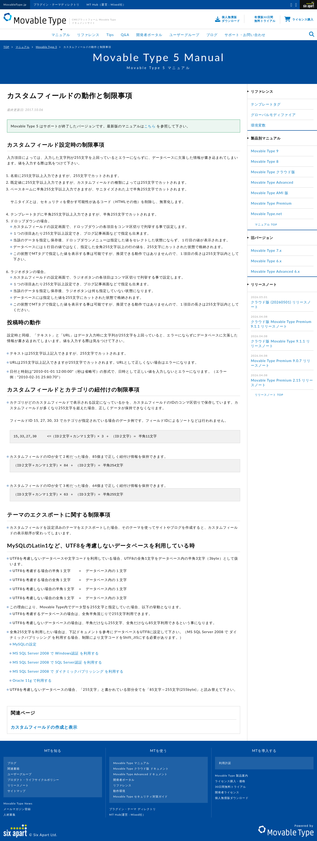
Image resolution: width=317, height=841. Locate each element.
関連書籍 (13, 768)
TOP (6, 46)
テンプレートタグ (266, 104)
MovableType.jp (15, 4)
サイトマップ (16, 791)
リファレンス (88, 35)
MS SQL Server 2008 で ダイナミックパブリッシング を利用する (68, 671)
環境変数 (258, 125)
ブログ (212, 35)
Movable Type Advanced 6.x (275, 271)
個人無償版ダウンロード (233, 798)
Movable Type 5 (46, 46)
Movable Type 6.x (266, 261)
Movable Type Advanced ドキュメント (140, 774)
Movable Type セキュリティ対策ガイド (140, 796)
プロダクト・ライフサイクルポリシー (33, 779)
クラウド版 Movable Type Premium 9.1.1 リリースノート (281, 323)
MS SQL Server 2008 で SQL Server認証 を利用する (57, 662)
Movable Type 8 (265, 161)
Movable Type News (19, 803)
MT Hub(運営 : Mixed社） (129, 814)
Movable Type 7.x (266, 250)
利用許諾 (225, 763)
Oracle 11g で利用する (32, 680)
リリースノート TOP (269, 394)
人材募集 (11, 814)
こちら (149, 126)
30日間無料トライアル (232, 786)
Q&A (125, 35)
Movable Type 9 (265, 151)
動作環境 (119, 791)
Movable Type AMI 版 (269, 193)
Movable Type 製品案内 (233, 775)
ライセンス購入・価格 (232, 781)
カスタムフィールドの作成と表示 (44, 727)
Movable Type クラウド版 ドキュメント (141, 768)
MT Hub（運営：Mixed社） (106, 4)
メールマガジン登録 (19, 809)
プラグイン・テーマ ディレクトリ (134, 809)
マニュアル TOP (266, 224)
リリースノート (18, 785)
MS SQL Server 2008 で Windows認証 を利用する (56, 653)
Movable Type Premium (273, 203)
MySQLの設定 (25, 644)
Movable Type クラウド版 (273, 172)
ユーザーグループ (184, 35)
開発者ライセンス (229, 792)
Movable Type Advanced (272, 182)
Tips (110, 35)
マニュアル (60, 35)
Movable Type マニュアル (131, 763)
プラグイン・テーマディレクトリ (57, 4)
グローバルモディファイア (273, 115)
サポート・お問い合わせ (245, 35)
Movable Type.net (268, 214)
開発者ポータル (149, 35)
